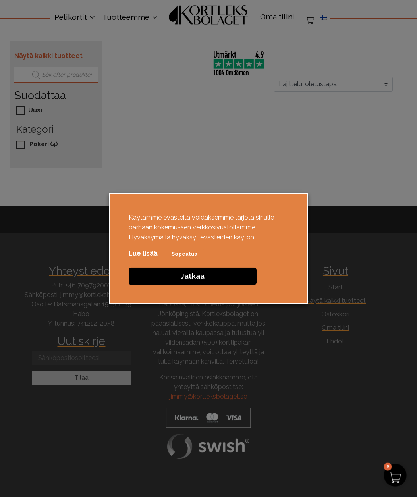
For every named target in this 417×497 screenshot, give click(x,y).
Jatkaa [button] (193, 276)
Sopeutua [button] (184, 253)
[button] (395, 475)
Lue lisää (143, 253)
